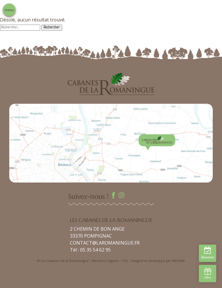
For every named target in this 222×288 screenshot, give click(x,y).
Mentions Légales (105, 260)
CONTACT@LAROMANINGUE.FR (105, 243)
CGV (124, 260)
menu (9, 10)
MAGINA (178, 260)
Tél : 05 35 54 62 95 (90, 250)
